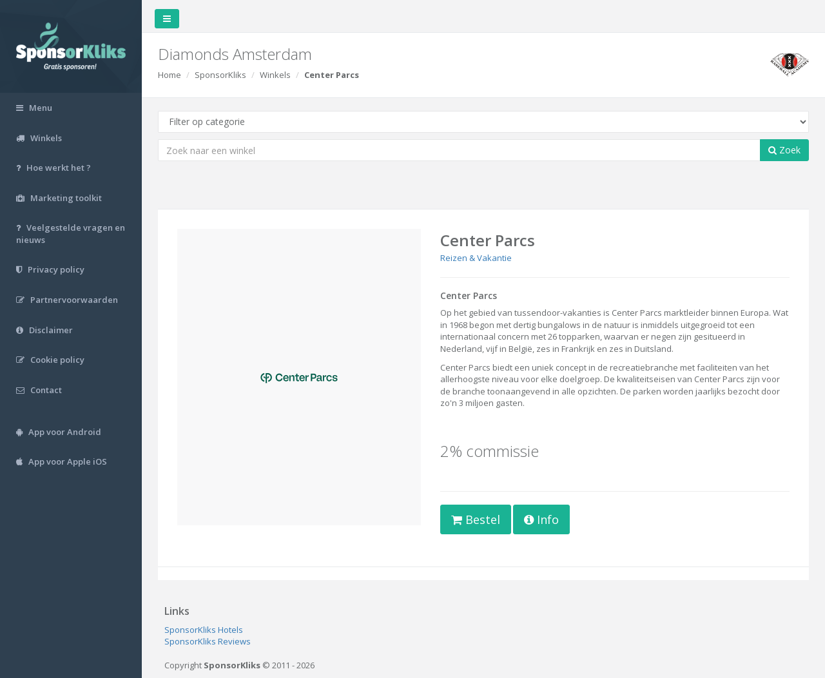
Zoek (784, 150)
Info (541, 519)
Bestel (475, 519)
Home (169, 75)
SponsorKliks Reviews (207, 641)
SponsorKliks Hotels (203, 629)
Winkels (275, 75)
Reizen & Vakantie (476, 258)
